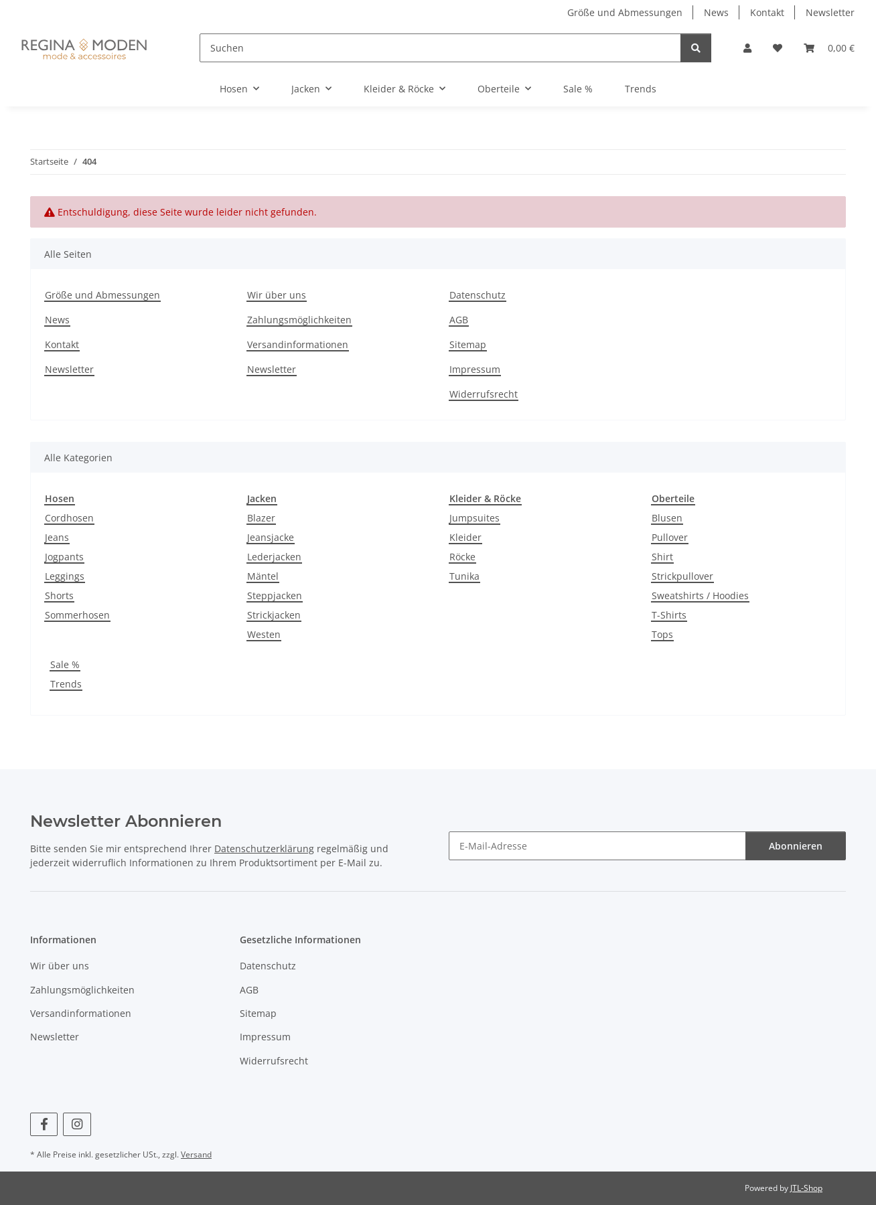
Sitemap (467, 344)
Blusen (667, 517)
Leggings (64, 576)
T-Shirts (669, 615)
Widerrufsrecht (483, 394)
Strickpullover (682, 576)
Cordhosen (69, 517)
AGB (458, 319)
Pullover (670, 537)
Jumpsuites (474, 517)
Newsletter (830, 12)
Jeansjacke (270, 537)
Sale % (65, 664)
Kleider (465, 537)
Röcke (462, 556)
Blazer (261, 517)
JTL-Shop (806, 1188)
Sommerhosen (77, 615)
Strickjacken (274, 615)
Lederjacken (274, 556)
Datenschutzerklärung (264, 848)
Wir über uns (276, 295)
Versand (196, 1154)
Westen (264, 634)
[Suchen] (440, 47)
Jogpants (64, 556)
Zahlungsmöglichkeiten (299, 319)
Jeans (57, 537)
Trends (66, 683)
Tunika (464, 576)
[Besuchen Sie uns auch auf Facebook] (44, 1124)
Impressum (474, 369)
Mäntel (263, 576)
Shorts (59, 595)
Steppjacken (274, 595)
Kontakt (767, 12)
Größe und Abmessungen (624, 12)
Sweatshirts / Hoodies (700, 595)
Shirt (662, 556)
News (716, 12)
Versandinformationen (297, 344)
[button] (747, 48)
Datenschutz (477, 295)
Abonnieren (795, 845)
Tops (662, 634)
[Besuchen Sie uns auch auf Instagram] (76, 1124)
